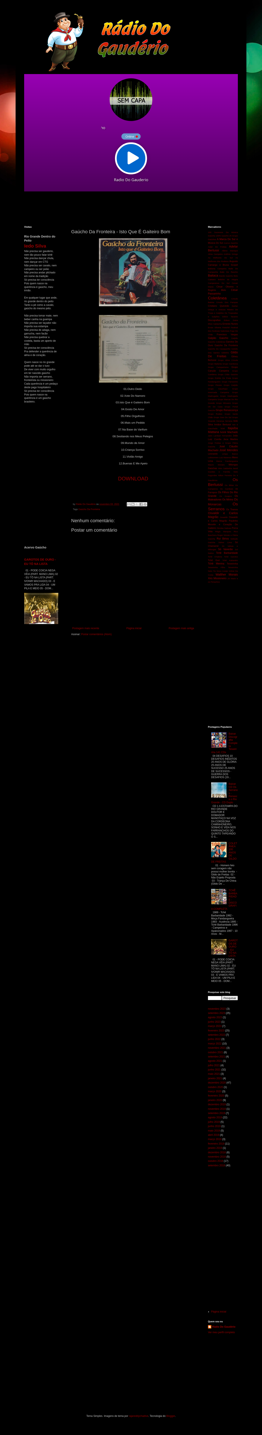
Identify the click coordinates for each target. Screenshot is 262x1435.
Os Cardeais (226, 489)
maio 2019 (214, 1130)
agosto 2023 (215, 1017)
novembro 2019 (217, 1108)
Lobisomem (213, 457)
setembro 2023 (216, 1013)
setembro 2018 (216, 1165)
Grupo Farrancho (230, 382)
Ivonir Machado (229, 432)
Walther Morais (227, 574)
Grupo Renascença (227, 410)
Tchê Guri (214, 560)
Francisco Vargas (227, 334)
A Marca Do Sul (226, 239)
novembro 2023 (217, 1008)
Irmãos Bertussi (222, 424)
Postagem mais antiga (181, 628)
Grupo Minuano (223, 403)
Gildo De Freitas (223, 354)
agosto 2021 (215, 1060)
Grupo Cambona (230, 364)
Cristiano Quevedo (218, 306)
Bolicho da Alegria (228, 279)
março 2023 (214, 1026)
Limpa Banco (230, 454)
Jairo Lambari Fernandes (220, 436)
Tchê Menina (216, 563)
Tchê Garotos (231, 557)
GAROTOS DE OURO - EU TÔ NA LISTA (233, 948)
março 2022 (214, 1043)
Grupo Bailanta (215, 364)
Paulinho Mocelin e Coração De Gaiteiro (223, 524)
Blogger (170, 1416)
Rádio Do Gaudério (224, 1326)
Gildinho (225, 352)
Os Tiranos (232, 509)
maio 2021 (214, 1073)
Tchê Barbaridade (227, 552)
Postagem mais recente (85, 628)
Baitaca (213, 275)
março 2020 (214, 1091)
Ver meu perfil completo (221, 1332)
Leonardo (213, 453)
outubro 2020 (215, 1087)
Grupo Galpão (231, 385)
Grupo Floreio (215, 385)
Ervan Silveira (214, 327)
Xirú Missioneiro (217, 578)
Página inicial (133, 628)
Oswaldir (224, 517)
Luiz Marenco (225, 457)
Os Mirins (227, 499)
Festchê (226, 327)
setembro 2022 (216, 1034)
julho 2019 (214, 1121)
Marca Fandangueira (227, 461)
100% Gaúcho (222, 236)
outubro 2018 (215, 1160)
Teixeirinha (232, 563)
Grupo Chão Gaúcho (228, 374)
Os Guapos (225, 496)
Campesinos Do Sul (219, 283)
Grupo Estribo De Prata (219, 378)
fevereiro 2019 (216, 1143)
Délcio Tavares (230, 316)
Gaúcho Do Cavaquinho (219, 349)
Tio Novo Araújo (220, 571)
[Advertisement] (127, 208)
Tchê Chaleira (215, 557)
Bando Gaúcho (226, 276)
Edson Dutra (231, 320)
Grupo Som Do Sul (222, 417)
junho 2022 (214, 1039)
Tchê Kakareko (230, 560)
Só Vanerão (225, 549)
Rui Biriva (223, 538)
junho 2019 (214, 1126)
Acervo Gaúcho (231, 243)
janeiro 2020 (215, 1100)
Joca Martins (230, 439)
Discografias (214, 320)
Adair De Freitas (217, 247)
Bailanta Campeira (217, 268)
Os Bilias (229, 485)
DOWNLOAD (133, 478)
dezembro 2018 (217, 1152)
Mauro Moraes (216, 465)
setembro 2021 (216, 1056)
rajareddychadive (138, 1416)
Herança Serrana (224, 421)
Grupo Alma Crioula (228, 360)
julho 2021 (214, 1065)
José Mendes (228, 450)
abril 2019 (213, 1134)
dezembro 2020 (217, 1082)
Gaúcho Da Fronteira (89, 509)
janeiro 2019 (215, 1147)
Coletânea (217, 298)
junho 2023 (214, 1021)
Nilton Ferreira (225, 475)
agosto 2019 (215, 1117)
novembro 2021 (217, 1047)
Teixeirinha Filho (216, 567)
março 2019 (214, 1139)
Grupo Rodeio (215, 414)
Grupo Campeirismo (218, 367)
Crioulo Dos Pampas (227, 302)
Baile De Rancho (229, 272)
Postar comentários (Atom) (96, 634)
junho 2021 (214, 1069)
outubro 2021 (215, 1052)
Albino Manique (230, 250)
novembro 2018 (217, 1156)
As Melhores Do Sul (220, 258)
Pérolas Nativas (224, 528)
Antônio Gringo (231, 254)
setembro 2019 (216, 1113)
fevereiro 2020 (216, 1095)
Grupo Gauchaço (218, 389)
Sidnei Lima (225, 542)
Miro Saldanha (225, 468)
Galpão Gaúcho (218, 338)
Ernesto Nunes (230, 323)
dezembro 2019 (217, 1104)
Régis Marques (223, 531)
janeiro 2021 (215, 1078)
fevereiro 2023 (216, 1030)
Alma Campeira (215, 254)
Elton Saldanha (215, 324)
